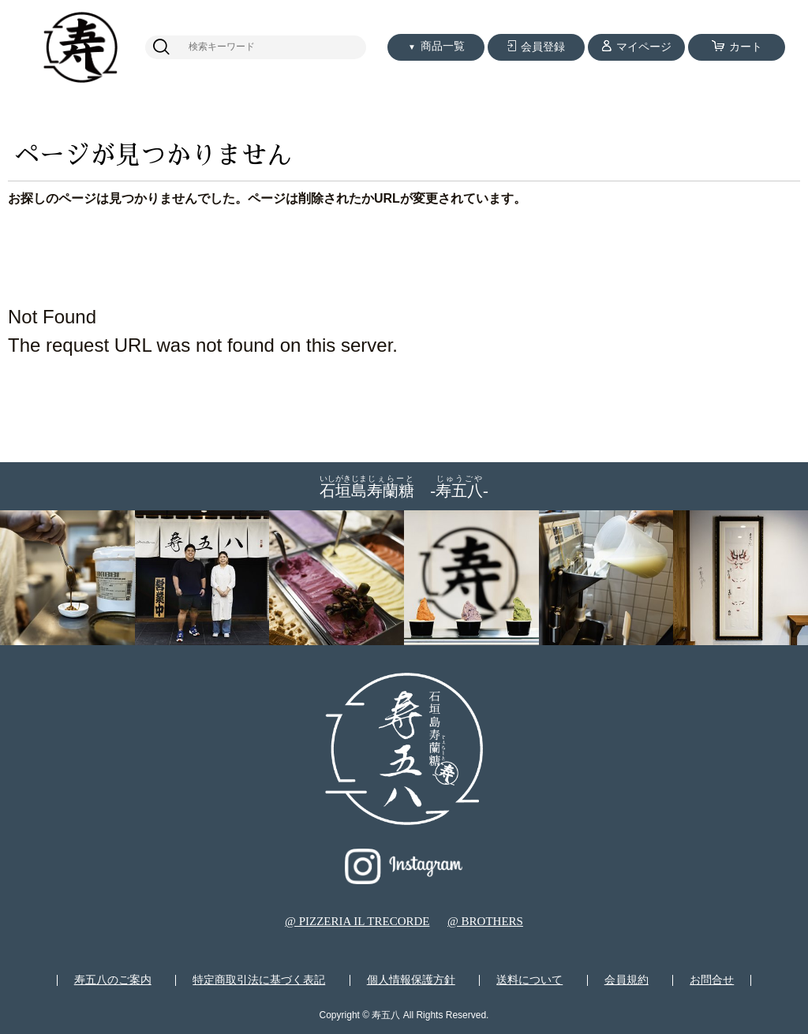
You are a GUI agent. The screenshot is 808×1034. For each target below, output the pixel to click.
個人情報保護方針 (411, 980)
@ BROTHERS (485, 921)
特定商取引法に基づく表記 (259, 980)
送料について (529, 980)
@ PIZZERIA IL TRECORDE (357, 921)
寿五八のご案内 (113, 980)
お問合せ (712, 980)
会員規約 (626, 980)
